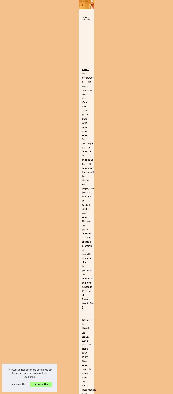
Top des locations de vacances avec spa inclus (84, 321)
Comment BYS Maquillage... (17, 220)
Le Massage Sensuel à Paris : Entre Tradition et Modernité (74, 244)
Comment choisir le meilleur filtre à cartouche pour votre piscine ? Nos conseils (99, 326)
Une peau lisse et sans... (16, 233)
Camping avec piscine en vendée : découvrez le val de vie (74, 273)
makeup (124, 231)
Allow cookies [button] (41, 384)
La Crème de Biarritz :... (15, 226)
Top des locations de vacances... (19, 291)
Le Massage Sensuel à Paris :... (19, 285)
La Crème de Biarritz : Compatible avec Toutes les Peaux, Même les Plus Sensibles (101, 316)
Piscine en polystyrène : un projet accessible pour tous (72, 156)
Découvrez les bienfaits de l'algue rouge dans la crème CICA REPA (79, 185)
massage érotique (90, 260)
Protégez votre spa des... (16, 259)
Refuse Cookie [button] (18, 384)
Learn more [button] (29, 377)
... (60, 173)
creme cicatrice (82, 193)
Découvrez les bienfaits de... (17, 214)
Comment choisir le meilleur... (18, 246)
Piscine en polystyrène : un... (18, 272)
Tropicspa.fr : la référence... (17, 298)
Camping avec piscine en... (17, 311)
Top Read (9, 109)
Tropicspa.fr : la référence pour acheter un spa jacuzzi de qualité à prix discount (99, 336)
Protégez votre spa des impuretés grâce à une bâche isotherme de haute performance (102, 341)
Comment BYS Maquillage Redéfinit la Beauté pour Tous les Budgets (80, 214)
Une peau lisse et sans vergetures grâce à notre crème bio (89, 331)
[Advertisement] (108, 129)
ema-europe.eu (53, 105)
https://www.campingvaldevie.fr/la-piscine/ (108, 297)
